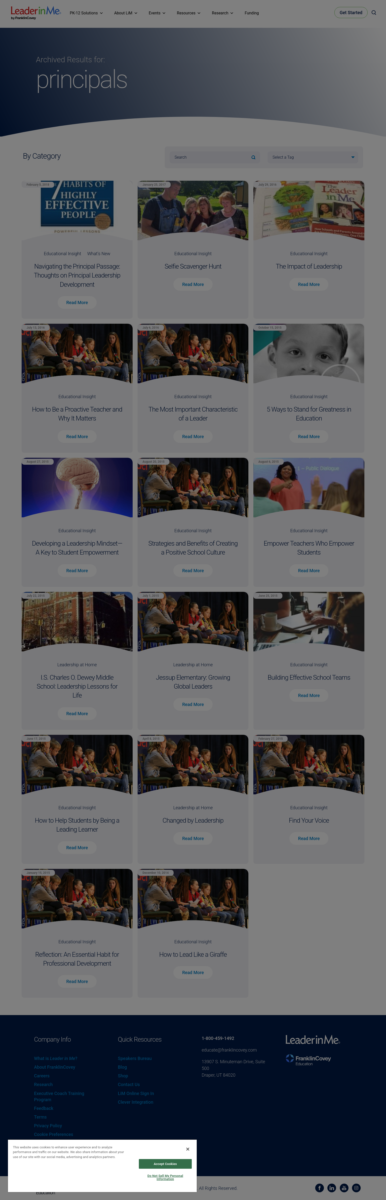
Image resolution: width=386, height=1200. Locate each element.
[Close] (187, 1149)
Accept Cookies (165, 1164)
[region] (102, 1165)
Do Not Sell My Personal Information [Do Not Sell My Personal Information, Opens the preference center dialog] (165, 1177)
